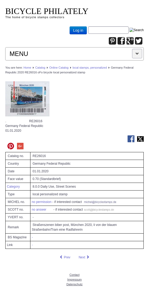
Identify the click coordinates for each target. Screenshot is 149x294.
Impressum (74, 279)
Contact (75, 274)
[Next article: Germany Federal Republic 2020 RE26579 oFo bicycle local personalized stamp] (84, 257)
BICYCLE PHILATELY (46, 11)
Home (27, 67)
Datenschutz (74, 284)
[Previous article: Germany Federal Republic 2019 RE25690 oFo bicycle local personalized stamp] (65, 257)
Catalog (40, 67)
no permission (42, 202)
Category (13, 186)
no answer (39, 209)
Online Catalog (59, 67)
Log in (78, 30)
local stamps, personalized (90, 67)
